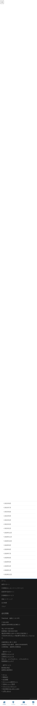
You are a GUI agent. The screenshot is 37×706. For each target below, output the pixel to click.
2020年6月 (7, 557)
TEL (33, 703)
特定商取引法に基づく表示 (11, 689)
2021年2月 (7, 528)
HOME (4, 703)
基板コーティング (7, 599)
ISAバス (4, 659)
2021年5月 (7, 516)
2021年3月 (7, 524)
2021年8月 (7, 503)
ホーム (3, 581)
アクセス (13, 703)
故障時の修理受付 (7, 670)
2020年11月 (8, 537)
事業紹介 (5, 677)
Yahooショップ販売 (9, 684)
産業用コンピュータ (7, 654)
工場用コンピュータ (7, 656)
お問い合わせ (7, 691)
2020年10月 (8, 541)
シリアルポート (13, 659)
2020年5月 (7, 562)
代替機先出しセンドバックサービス (12, 588)
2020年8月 (7, 549)
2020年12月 (8, 532)
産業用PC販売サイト (7, 592)
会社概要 (4, 603)
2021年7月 (7, 507)
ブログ (3, 606)
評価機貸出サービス (7, 595)
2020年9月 (7, 545)
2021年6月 (7, 512)
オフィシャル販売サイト (10, 682)
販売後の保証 (5, 667)
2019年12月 (8, 574)
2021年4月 (7, 520)
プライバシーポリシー (9, 686)
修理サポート (5, 584)
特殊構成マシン (6, 661)
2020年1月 (7, 570)
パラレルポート (24, 659)
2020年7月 (7, 553)
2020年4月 (7, 566)
